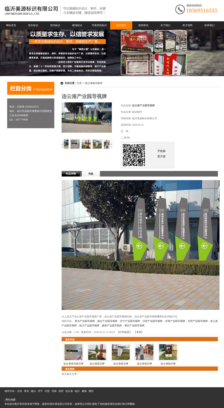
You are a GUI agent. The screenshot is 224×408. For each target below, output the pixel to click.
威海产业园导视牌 (112, 325)
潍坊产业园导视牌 (134, 325)
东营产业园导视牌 (198, 321)
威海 (84, 391)
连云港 (69, 391)
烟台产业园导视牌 (107, 321)
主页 (79, 83)
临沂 (77, 391)
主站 (19, 391)
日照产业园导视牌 (152, 321)
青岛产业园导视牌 (85, 321)
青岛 (26, 391)
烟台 (33, 391)
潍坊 (91, 391)
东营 (60, 391)
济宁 (40, 391)
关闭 (138, 332)
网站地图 (11, 399)
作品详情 (71, 173)
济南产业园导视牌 (175, 321)
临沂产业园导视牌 (89, 325)
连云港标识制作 (94, 83)
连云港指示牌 (97, 363)
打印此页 (124, 332)
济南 (54, 391)
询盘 (90, 173)
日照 (47, 391)
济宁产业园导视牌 (130, 321)
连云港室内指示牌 (73, 363)
